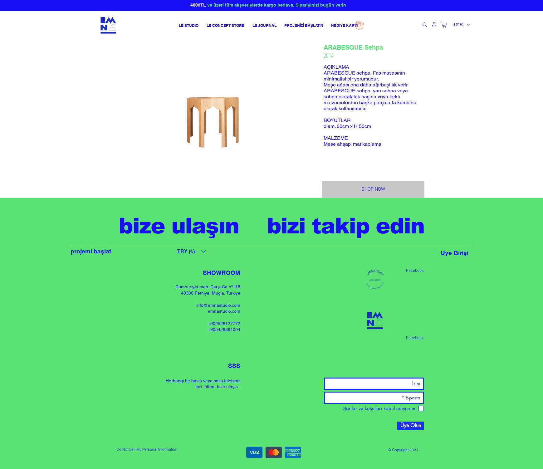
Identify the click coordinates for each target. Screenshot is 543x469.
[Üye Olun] (410, 426)
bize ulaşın (227, 386)
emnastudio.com (224, 311)
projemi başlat (91, 251)
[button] (444, 24)
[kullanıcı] (434, 24)
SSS (234, 365)
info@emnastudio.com (218, 305)
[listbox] (461, 25)
